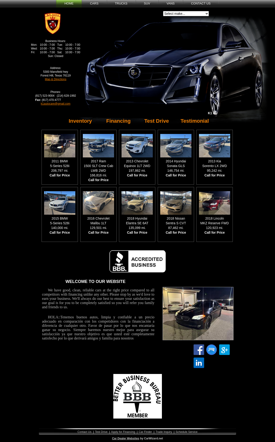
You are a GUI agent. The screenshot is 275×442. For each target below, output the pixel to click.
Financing (118, 121)
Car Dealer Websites (125, 438)
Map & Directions (55, 79)
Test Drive (156, 121)
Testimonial (194, 121)
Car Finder (145, 432)
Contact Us (84, 432)
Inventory (80, 121)
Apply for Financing (123, 432)
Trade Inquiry (164, 432)
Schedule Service (186, 432)
